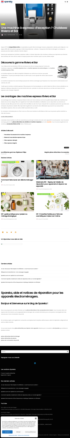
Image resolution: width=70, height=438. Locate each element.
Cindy (5, 34)
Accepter (7, 432)
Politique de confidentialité (23, 435)
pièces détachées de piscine (8, 338)
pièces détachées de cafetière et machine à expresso (27, 122)
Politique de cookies (13, 435)
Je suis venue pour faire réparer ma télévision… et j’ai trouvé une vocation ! (19, 268)
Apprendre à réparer (6, 375)
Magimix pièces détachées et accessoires (55, 153)
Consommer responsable (8, 162)
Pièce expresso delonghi (10, 140)
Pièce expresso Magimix (10, 143)
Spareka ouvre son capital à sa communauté (12, 275)
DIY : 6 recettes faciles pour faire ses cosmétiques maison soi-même (49, 215)
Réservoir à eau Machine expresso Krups (14, 137)
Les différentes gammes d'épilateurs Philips (14, 153)
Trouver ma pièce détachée (8, 373)
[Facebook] (3, 232)
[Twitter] (12, 232)
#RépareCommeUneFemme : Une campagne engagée (15, 272)
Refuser (18, 432)
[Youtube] (16, 232)
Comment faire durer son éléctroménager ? (17, 181)
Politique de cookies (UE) (43, 435)
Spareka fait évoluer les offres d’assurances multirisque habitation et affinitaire (20, 282)
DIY (3, 24)
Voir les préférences (30, 432)
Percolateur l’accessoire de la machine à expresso (17, 134)
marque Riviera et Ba (14, 47)
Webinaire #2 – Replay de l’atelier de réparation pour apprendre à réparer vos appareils (51, 184)
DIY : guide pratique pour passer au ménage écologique (14, 215)
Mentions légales (53, 435)
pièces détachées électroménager (10, 336)
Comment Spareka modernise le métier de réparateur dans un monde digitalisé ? (21, 279)
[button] (35, 418)
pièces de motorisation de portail (10, 340)
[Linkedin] (7, 232)
